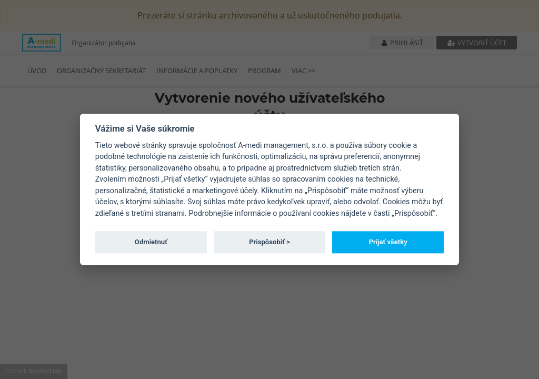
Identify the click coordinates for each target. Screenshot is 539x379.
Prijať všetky (388, 242)
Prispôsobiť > (269, 242)
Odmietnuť (151, 242)
